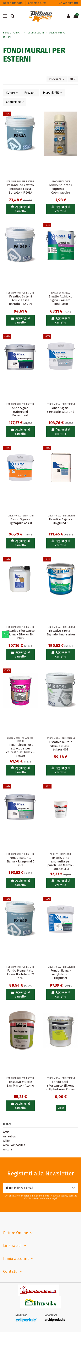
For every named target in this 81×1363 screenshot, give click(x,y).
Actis (6, 1132)
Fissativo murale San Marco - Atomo (20, 1083)
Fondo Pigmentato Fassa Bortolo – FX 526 (20, 974)
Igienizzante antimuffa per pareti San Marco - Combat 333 (60, 863)
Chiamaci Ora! (37, 3)
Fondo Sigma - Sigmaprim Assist (20, 521)
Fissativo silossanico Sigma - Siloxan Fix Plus (20, 634)
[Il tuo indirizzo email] (36, 1188)
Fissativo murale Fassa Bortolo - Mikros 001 (60, 745)
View (61, 1108)
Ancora (7, 1149)
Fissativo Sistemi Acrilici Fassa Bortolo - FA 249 (20, 300)
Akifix (6, 1141)
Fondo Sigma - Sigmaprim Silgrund (60, 410)
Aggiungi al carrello (20, 209)
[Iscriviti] (73, 1188)
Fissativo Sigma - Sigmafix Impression (61, 632)
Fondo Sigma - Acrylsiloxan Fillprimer (61, 974)
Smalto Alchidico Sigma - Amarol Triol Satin (60, 300)
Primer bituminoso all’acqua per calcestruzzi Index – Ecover (20, 750)
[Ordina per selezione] (56, 79)
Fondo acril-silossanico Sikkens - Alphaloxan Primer (60, 1085)
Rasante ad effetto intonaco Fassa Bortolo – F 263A (20, 188)
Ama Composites (14, 1145)
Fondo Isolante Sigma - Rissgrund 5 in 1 (20, 861)
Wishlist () (68, 3)
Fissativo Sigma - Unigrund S (60, 521)
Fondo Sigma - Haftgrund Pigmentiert (20, 411)
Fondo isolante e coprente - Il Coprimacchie (61, 188)
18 (73, 79)
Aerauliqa (9, 1136)
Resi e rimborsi (13, 3)
